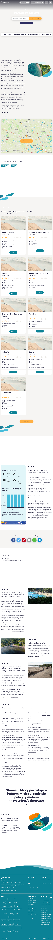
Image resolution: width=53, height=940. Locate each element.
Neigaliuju (6, 352)
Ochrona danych (37, 938)
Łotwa (11, 913)
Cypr (15, 931)
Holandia (18, 917)
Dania (3, 902)
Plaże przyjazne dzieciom (7, 728)
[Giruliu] (40, 343)
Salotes (3, 824)
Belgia (9, 899)
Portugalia (16, 920)
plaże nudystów (34, 729)
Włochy (20, 909)
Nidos (3, 827)
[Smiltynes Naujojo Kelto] (40, 264)
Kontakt (29, 885)
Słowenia (11, 928)
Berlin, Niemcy (31, 912)
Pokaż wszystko (26, 421)
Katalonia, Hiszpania (32, 900)
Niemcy (9, 902)
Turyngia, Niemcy (31, 918)
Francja (10, 906)
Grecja (16, 906)
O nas (29, 881)
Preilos (15, 825)
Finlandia (4, 906)
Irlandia (13, 909)
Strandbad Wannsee (45, 916)
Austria (3, 920)
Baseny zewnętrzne (5, 108)
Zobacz (13, 252)
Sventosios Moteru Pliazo (39, 232)
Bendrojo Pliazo (8, 232)
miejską (22, 774)
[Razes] (13, 264)
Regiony (9, 34)
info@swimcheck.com (45, 879)
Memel (3, 234)
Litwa (26, 9)
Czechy (3, 931)
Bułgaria (16, 899)
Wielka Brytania (5, 909)
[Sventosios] (13, 384)
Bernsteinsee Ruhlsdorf (46, 922)
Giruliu (31, 352)
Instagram (13, 890)
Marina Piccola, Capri (45, 902)
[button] (24, 2)
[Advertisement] (26, 47)
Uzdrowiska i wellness (15, 108)
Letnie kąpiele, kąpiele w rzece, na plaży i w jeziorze (39, 34)
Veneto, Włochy (31, 904)
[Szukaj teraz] (35, 18)
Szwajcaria (18, 924)
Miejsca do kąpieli (7, 106)
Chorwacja (4, 913)
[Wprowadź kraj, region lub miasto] (20, 18)
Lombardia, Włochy (32, 902)
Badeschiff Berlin (44, 920)
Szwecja (11, 924)
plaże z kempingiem (36, 723)
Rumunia (4, 924)
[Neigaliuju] (13, 343)
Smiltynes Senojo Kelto (7, 828)
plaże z (13, 774)
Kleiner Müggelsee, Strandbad (45, 911)
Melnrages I (4, 825)
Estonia (15, 902)
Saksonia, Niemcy (31, 916)
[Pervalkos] (40, 305)
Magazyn (30, 879)
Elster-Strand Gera (45, 924)
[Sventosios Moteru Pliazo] (40, 223)
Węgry (9, 931)
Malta (12, 917)
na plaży (37, 740)
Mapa (4, 34)
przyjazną (10, 729)
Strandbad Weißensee (46, 918)
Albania (3, 899)
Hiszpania (18, 928)
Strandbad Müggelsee (46, 914)
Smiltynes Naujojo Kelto (38, 273)
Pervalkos (33, 314)
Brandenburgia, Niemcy (33, 914)
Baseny (13, 106)
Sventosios (6, 393)
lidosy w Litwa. (14, 697)
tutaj (38, 656)
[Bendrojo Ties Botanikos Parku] (13, 305)
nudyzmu (36, 731)
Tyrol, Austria (30, 898)
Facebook (8, 890)
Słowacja (4, 928)
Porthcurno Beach (45, 900)
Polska (9, 920)
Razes (4, 273)
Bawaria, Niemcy (31, 906)
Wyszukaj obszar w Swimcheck (17, 100)
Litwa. (11, 776)
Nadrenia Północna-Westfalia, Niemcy (32, 909)
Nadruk (30, 938)
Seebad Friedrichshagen (46, 904)
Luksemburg (4, 917)
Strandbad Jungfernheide (44, 907)
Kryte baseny (19, 106)
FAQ (29, 883)
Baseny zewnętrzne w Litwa (20, 34)
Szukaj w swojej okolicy (26, 23)
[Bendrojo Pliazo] (13, 223)
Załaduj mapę (26, 140)
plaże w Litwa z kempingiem (17, 631)
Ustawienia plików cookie (33, 887)
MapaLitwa (3, 92)
